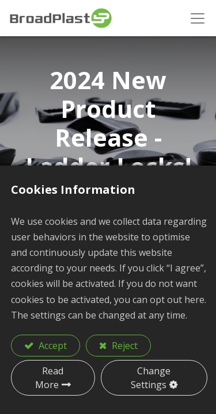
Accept (51, 345)
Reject (123, 345)
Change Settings (151, 378)
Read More (49, 378)
